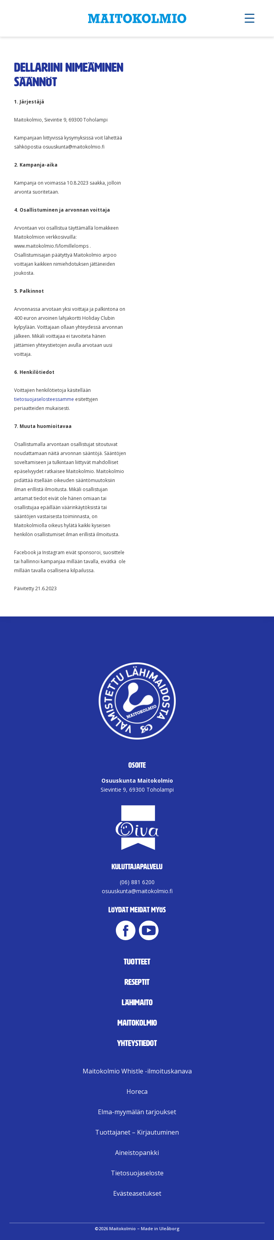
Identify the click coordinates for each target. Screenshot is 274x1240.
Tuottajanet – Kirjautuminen (137, 1132)
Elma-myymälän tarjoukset (137, 1112)
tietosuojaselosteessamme (44, 399)
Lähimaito (137, 1002)
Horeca (137, 1091)
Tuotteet (137, 961)
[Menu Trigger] (249, 18)
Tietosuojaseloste (137, 1173)
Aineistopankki (137, 1152)
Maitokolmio (137, 1023)
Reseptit (137, 982)
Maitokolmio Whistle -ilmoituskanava (137, 1071)
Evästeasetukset (137, 1193)
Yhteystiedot (137, 1043)
